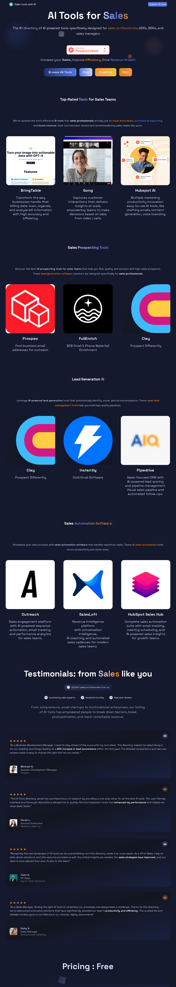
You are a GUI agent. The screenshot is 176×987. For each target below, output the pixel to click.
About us (55, 946)
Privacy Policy (58, 958)
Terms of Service (60, 964)
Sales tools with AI (25, 4)
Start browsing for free (88, 913)
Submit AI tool (157, 4)
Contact (55, 952)
